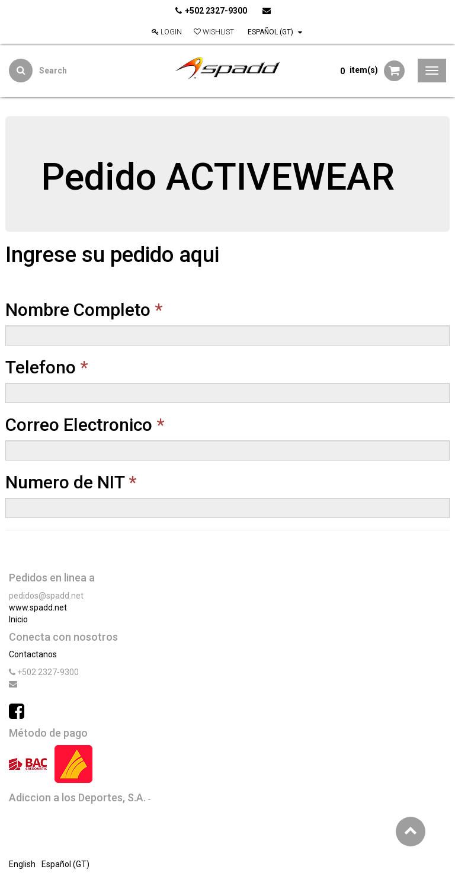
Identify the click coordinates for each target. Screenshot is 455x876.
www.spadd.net (38, 607)
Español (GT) (275, 32)
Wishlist (214, 32)
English (22, 864)
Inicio (18, 619)
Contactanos (33, 654)
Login (167, 32)
